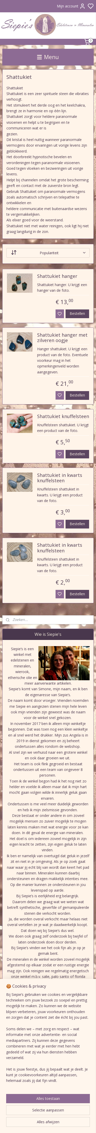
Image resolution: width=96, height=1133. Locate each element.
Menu (48, 57)
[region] (48, 1040)
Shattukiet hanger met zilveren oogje (62, 338)
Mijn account (71, 6)
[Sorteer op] (48, 252)
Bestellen (77, 313)
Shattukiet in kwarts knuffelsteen (59, 478)
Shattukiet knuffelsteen (63, 416)
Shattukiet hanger (57, 276)
